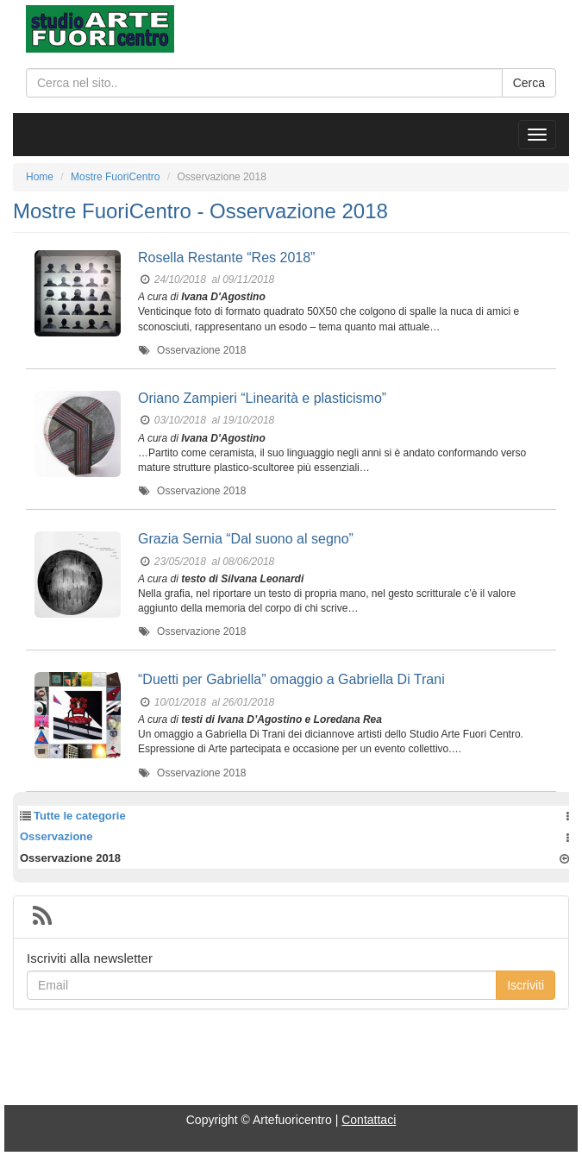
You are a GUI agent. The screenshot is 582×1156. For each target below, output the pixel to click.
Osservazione (56, 836)
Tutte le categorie (80, 815)
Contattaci (368, 1120)
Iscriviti (525, 985)
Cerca (529, 83)
